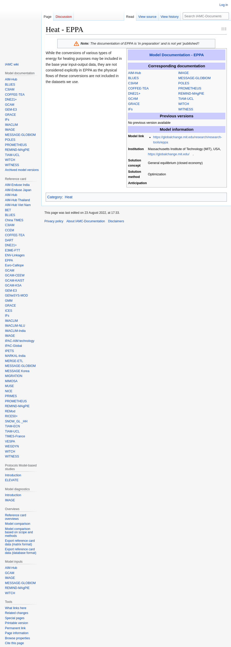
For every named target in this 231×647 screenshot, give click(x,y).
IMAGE (183, 73)
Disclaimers (116, 221)
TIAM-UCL (186, 99)
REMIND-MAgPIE (191, 93)
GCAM (133, 99)
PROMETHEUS (189, 88)
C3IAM (133, 83)
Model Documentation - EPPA (176, 55)
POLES (183, 83)
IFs (130, 109)
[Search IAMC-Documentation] (206, 16)
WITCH (183, 104)
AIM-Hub (134, 73)
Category (54, 197)
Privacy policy (53, 221)
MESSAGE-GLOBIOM (194, 78)
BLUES (133, 78)
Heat (69, 197)
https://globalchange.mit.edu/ (168, 154)
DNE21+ (134, 93)
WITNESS (185, 109)
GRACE (134, 104)
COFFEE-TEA (138, 88)
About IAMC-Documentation (85, 221)
